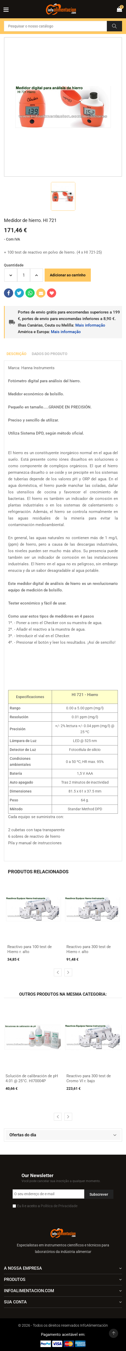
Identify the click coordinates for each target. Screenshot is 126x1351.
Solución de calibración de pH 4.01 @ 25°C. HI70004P (32, 1079)
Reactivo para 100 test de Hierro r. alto (29, 949)
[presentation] (58, 972)
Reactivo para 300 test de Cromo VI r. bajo (88, 1079)
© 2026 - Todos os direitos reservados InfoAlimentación (63, 1325)
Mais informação (90, 325)
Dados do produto (49, 354)
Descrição (17, 354)
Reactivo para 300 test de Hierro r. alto (88, 949)
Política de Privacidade (59, 1206)
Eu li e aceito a (47, 1206)
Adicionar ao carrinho (68, 275)
